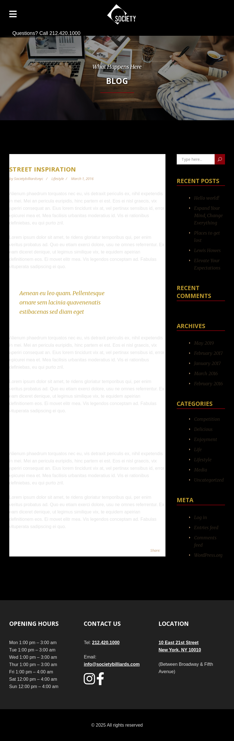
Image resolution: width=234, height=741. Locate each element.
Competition (207, 419)
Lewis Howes (207, 250)
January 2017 (207, 363)
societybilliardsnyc (29, 178)
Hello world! (206, 198)
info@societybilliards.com (112, 664)
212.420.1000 (106, 642)
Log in (200, 517)
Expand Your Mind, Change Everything (208, 215)
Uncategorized (209, 480)
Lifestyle (57, 178)
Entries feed (206, 527)
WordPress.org (208, 555)
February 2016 (208, 383)
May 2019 (204, 343)
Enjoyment (205, 439)
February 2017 (208, 353)
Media (200, 470)
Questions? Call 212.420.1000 (46, 33)
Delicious (203, 429)
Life (198, 449)
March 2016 (206, 373)
